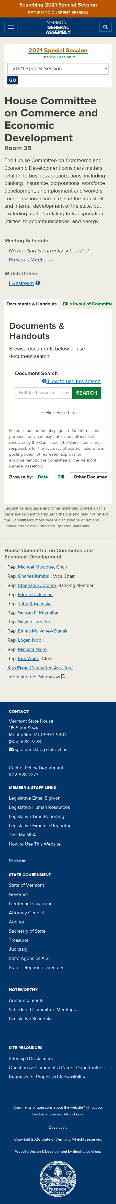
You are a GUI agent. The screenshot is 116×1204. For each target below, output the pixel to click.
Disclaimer (18, 861)
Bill (60, 477)
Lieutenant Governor (30, 904)
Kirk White (28, 659)
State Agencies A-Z (29, 958)
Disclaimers (41, 1058)
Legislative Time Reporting (36, 816)
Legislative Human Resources (39, 807)
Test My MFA (22, 835)
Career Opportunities (82, 1068)
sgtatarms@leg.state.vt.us (38, 749)
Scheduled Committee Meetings (42, 1010)
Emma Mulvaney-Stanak (42, 631)
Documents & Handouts (32, 304)
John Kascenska (34, 604)
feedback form (44, 1114)
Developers (58, 1127)
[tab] (31, 304)
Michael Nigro (32, 649)
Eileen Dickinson (35, 595)
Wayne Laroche (34, 622)
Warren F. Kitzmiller (38, 613)
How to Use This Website (35, 844)
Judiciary (18, 949)
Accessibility (72, 1077)
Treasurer (18, 940)
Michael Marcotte (36, 567)
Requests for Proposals (32, 1077)
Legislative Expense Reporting (40, 826)
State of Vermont (26, 885)
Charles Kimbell (34, 576)
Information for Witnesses (36, 677)
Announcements (26, 1000)
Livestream (21, 283)
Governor (18, 894)
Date (43, 477)
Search (86, 393)
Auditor (16, 922)
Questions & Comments (33, 1068)
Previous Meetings (30, 259)
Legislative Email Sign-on (35, 798)
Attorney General (26, 913)
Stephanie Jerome (37, 585)
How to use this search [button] (71, 381)
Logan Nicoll (31, 640)
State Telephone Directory (36, 968)
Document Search (58, 377)
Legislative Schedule (30, 1019)
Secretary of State (27, 931)
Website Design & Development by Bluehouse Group (58, 1151)
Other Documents (92, 477)
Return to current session (58, 12)
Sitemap (17, 1058)
